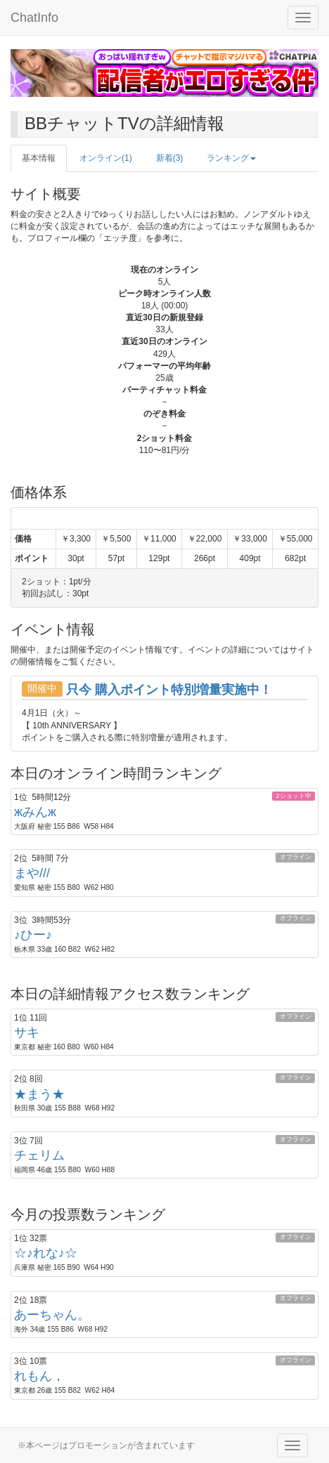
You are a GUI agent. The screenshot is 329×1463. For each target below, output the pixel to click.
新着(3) (169, 158)
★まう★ (39, 1094)
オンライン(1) (105, 158)
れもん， (39, 1376)
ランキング (231, 158)
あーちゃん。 (52, 1315)
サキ (26, 1032)
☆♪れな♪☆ (45, 1253)
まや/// (32, 873)
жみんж (35, 812)
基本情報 (39, 158)
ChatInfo (34, 18)
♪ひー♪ (33, 935)
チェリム (39, 1155)
